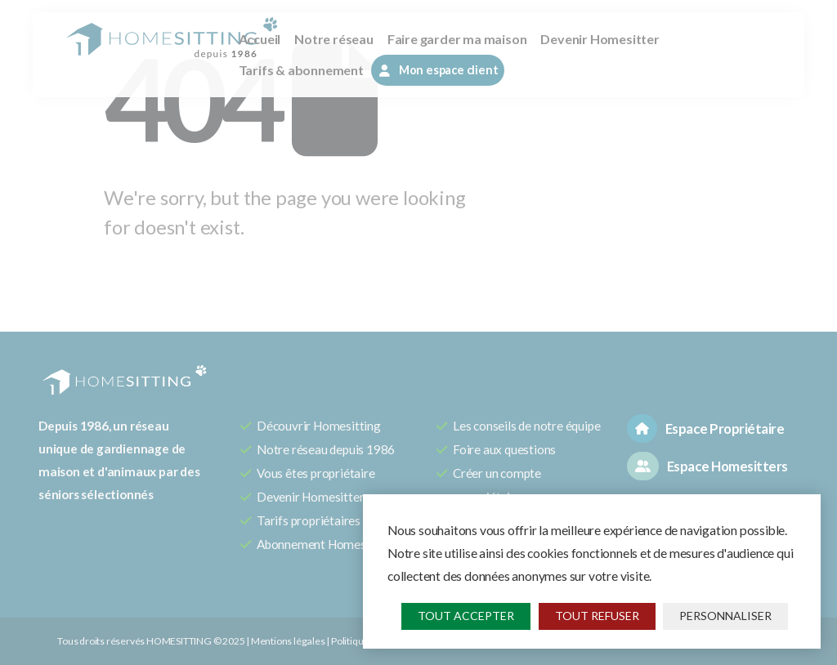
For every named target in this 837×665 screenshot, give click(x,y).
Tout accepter (466, 616)
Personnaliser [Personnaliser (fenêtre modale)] (725, 616)
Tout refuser (597, 616)
